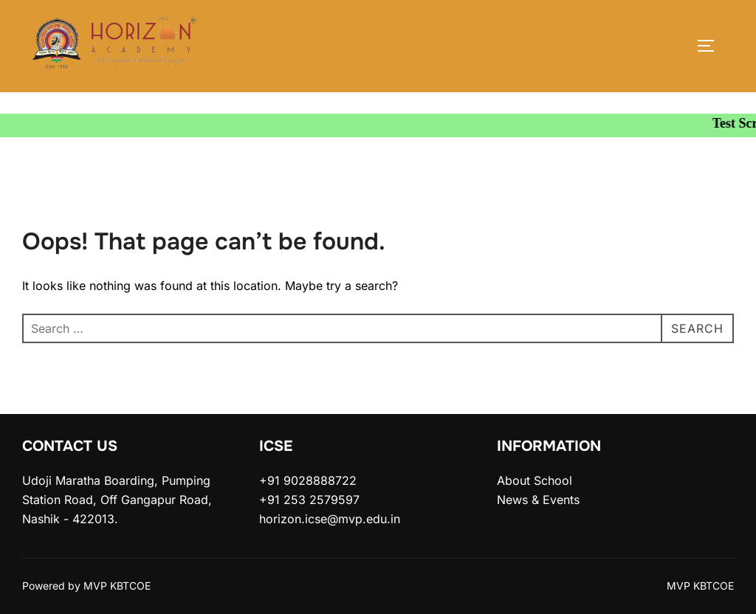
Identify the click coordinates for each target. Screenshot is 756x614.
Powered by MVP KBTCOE (86, 585)
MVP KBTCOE (700, 585)
